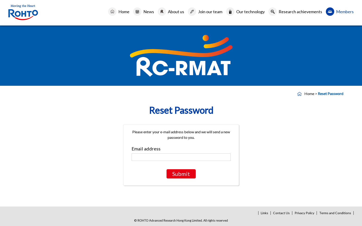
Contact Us (281, 213)
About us (176, 11)
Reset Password (330, 93)
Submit (181, 173)
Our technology (250, 11)
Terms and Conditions (335, 213)
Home (123, 11)
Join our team (210, 11)
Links (264, 213)
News (148, 11)
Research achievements (300, 11)
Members (345, 11)
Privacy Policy (304, 213)
